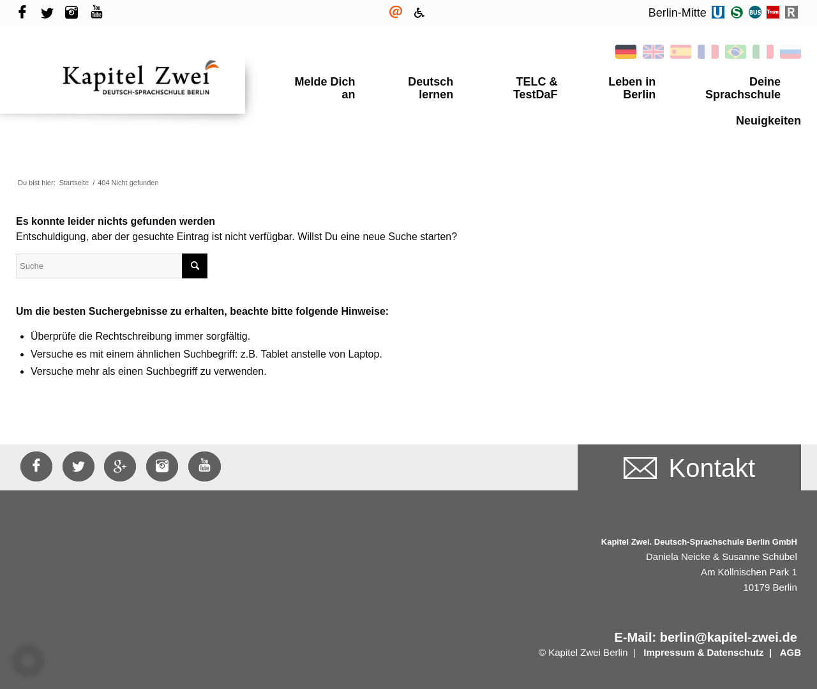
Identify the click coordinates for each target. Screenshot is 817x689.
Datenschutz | (740, 639)
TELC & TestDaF (521, 81)
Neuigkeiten (768, 108)
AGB (790, 639)
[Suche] (111, 253)
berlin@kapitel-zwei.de (728, 624)
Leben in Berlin (621, 81)
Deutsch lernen (419, 81)
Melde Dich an (324, 81)
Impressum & (673, 639)
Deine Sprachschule (733, 81)
